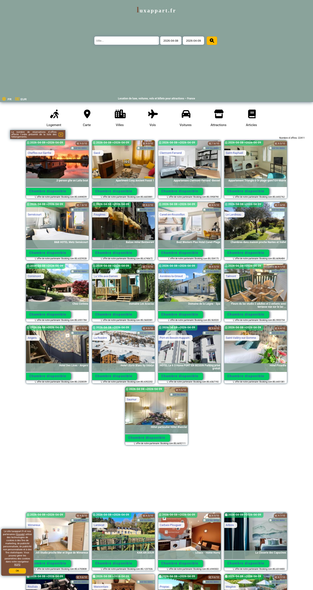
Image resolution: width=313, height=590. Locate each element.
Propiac (164, 586)
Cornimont (34, 276)
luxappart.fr (156, 10)
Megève (231, 586)
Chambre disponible (48, 191)
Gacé (97, 152)
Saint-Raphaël (234, 152)
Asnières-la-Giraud (171, 276)
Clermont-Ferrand (171, 152)
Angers (32, 337)
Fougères (99, 214)
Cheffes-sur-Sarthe (39, 152)
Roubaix (33, 586)
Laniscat (99, 525)
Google (20, 534)
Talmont (231, 276)
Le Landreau (233, 214)
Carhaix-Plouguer (170, 525)
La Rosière (100, 337)
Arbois (230, 525)
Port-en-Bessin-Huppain (175, 337)
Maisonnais (101, 586)
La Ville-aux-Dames (106, 276)
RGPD (17, 564)
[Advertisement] (156, 480)
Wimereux (34, 525)
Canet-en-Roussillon (172, 214)
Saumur (132, 399)
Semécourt (34, 214)
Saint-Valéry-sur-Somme (241, 337)
